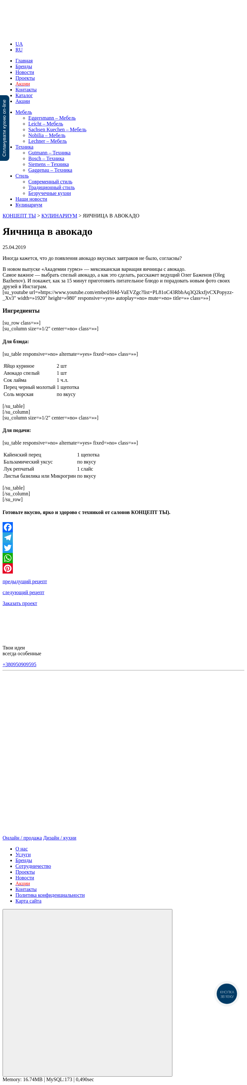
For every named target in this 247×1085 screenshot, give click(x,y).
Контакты (26, 89)
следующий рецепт (23, 592)
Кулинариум (28, 204)
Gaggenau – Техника (50, 170)
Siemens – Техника (48, 164)
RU (19, 49)
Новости (24, 72)
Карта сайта (28, 901)
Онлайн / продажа (22, 838)
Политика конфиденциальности (50, 895)
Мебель (23, 112)
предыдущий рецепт (25, 581)
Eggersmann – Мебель (52, 118)
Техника (24, 147)
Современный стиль (50, 181)
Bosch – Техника (46, 158)
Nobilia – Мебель (46, 135)
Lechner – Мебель (47, 141)
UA (19, 44)
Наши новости (31, 199)
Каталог (24, 95)
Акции (22, 101)
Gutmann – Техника (49, 152)
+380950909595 (19, 664)
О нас (21, 848)
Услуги (23, 854)
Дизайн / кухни (59, 838)
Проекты (25, 78)
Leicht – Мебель (45, 123)
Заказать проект (20, 603)
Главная (24, 60)
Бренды (23, 66)
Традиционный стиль (51, 187)
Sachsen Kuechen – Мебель (57, 129)
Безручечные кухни (49, 193)
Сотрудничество (33, 866)
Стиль (22, 176)
